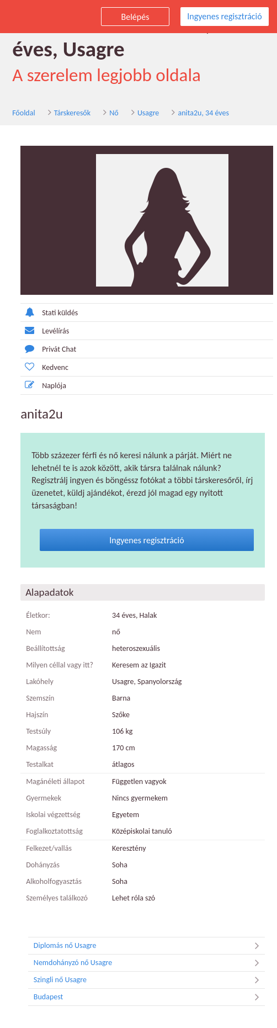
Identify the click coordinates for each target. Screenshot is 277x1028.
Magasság (40, 748)
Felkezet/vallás (48, 848)
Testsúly (37, 731)
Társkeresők (71, 113)
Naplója (42, 385)
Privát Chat (47, 348)
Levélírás (43, 330)
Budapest (149, 997)
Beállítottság (44, 648)
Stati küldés (48, 312)
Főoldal (22, 113)
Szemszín (39, 698)
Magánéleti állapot (54, 781)
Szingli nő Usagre (149, 979)
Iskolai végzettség (52, 814)
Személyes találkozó (56, 898)
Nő (112, 113)
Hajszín (36, 714)
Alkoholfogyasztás (53, 881)
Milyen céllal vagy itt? (58, 665)
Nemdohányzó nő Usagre (149, 962)
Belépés (135, 17)
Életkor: (37, 615)
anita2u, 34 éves (202, 113)
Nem (32, 632)
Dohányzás (41, 865)
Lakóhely (38, 681)
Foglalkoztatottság (53, 831)
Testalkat (38, 764)
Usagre (147, 113)
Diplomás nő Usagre (149, 945)
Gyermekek (42, 798)
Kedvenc (43, 366)
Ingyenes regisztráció (224, 16)
